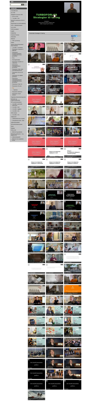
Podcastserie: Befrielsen (17, 91)
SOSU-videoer (14, 112)
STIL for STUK (15, 16)
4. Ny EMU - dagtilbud (16, 109)
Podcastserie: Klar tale (16, 86)
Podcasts (73, 40)
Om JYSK (13, 12)
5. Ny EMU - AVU (15, 111)
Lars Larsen (13, 27)
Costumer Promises (15, 34)
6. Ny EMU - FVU (15, 114)
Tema (13, 57)
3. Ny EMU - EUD (15, 107)
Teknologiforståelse (16, 59)
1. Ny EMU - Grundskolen (17, 47)
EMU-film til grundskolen (17, 132)
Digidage (13, 128)
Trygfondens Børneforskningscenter (18, 97)
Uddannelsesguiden (16, 137)
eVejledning (13, 33)
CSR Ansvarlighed (15, 29)
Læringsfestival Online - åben (18, 120)
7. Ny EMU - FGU (15, 18)
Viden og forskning (16, 40)
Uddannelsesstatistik (15, 122)
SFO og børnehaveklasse (16, 102)
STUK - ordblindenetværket (16, 25)
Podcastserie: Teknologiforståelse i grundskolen (16, 66)
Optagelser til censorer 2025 (17, 14)
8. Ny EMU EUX (14, 10)
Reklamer (13, 38)
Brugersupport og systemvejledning (18, 23)
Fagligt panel (13, 116)
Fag (13, 87)
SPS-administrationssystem (16, 124)
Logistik (12, 31)
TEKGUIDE (13, 36)
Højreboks (15, 89)
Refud (12, 126)
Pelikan (12, 42)
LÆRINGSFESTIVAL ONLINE (18, 118)
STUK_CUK (13, 130)
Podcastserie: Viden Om (17, 84)
